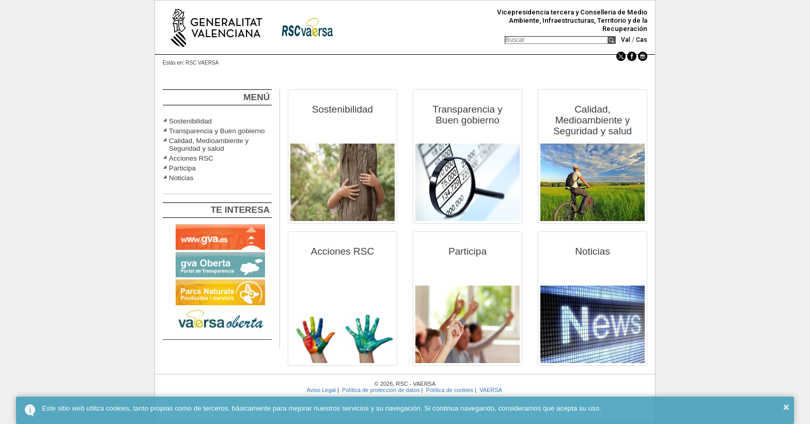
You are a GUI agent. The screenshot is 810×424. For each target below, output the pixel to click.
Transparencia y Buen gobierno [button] (216, 131)
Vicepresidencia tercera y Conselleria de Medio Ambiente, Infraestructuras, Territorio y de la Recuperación (572, 20)
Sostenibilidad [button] (190, 121)
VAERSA (490, 390)
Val (625, 39)
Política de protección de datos (380, 390)
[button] (612, 40)
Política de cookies (450, 390)
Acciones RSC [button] (191, 158)
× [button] (786, 407)
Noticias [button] (181, 178)
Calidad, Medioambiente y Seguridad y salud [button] (208, 144)
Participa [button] (182, 168)
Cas (641, 39)
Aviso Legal (321, 390)
